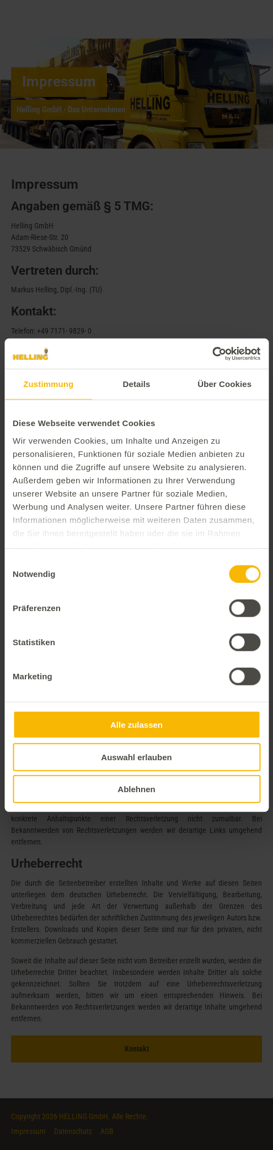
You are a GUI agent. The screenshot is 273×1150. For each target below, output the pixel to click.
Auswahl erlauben (136, 756)
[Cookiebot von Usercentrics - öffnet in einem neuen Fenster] (212, 353)
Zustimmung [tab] (48, 384)
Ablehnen (136, 789)
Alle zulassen (136, 724)
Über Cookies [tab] (224, 384)
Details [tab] (137, 384)
